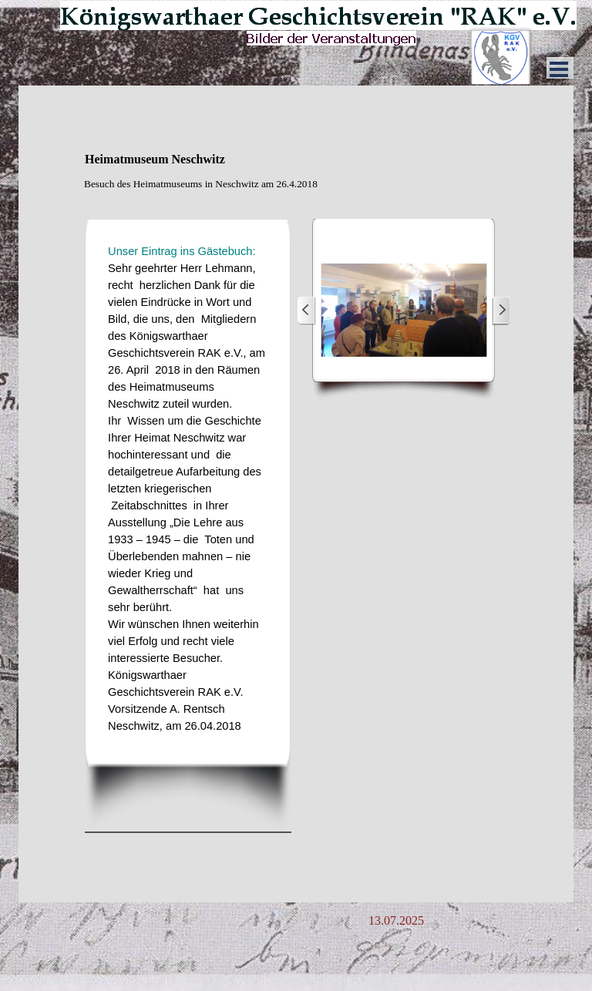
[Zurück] (307, 311)
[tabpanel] (296, 191)
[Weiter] (501, 311)
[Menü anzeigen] (559, 69)
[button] (404, 311)
